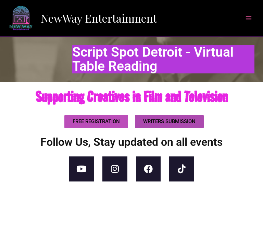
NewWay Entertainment (99, 18)
